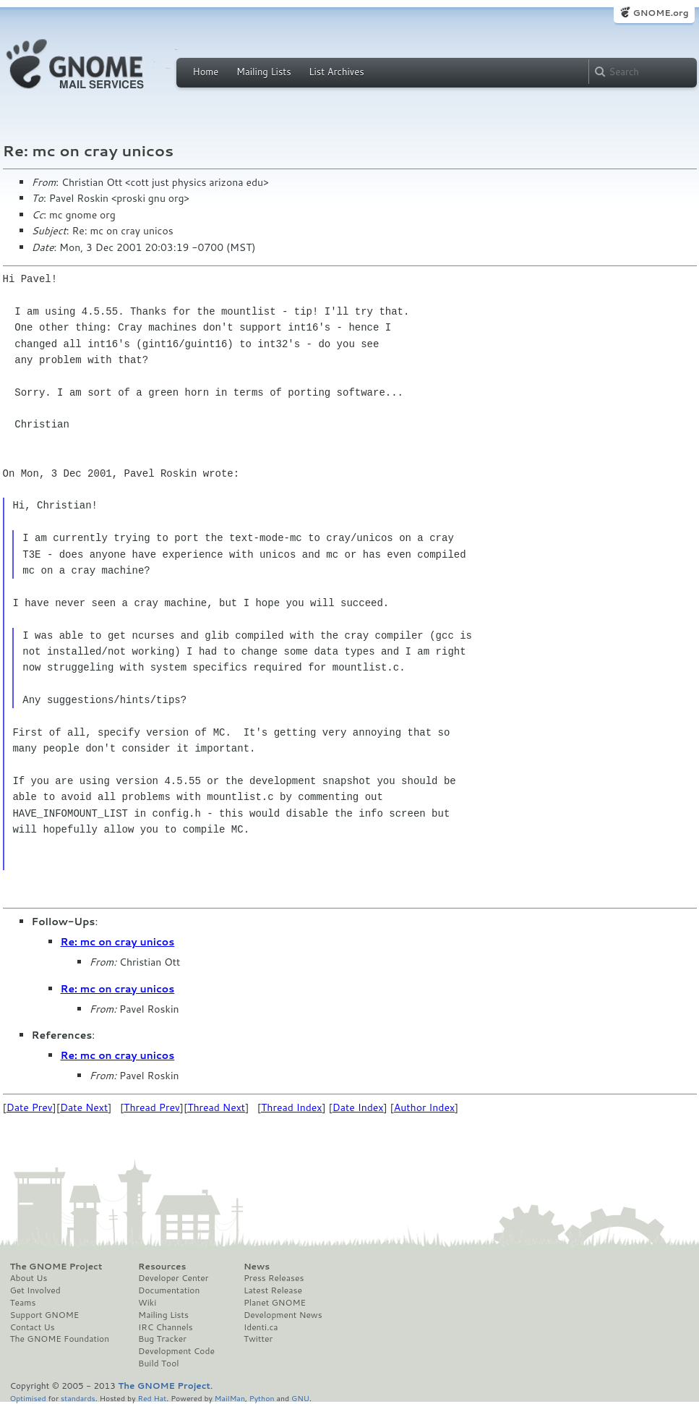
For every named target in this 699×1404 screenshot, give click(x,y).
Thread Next (216, 1107)
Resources (162, 1266)
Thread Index (291, 1107)
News (257, 1266)
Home (206, 71)
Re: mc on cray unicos (118, 942)
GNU (300, 1397)
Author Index (424, 1107)
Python (262, 1397)
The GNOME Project (56, 1266)
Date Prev (30, 1107)
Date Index (358, 1107)
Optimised (28, 1397)
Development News (283, 1315)
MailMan (230, 1397)
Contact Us (32, 1327)
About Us (29, 1278)
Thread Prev (152, 1107)
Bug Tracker (162, 1339)
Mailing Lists (263, 71)
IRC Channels (165, 1327)
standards (78, 1397)
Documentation (169, 1290)
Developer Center (173, 1278)
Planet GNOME (275, 1303)
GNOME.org (660, 13)
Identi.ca (261, 1327)
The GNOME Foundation (60, 1339)
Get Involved (35, 1290)
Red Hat (151, 1397)
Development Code (176, 1351)
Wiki (147, 1303)
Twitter (258, 1339)
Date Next (84, 1107)
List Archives (336, 71)
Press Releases (274, 1278)
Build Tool (158, 1363)
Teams (23, 1303)
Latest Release (273, 1290)
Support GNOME (45, 1315)
